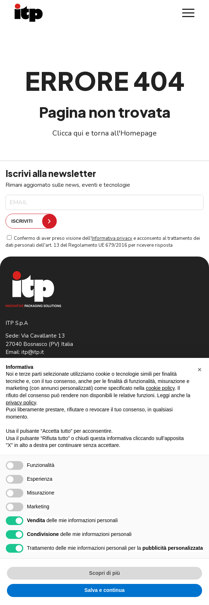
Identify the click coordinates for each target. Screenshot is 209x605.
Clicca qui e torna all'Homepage (104, 133)
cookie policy (160, 388)
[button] (199, 369)
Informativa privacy (112, 238)
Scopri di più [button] (104, 573)
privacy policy (21, 403)
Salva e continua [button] (104, 590)
